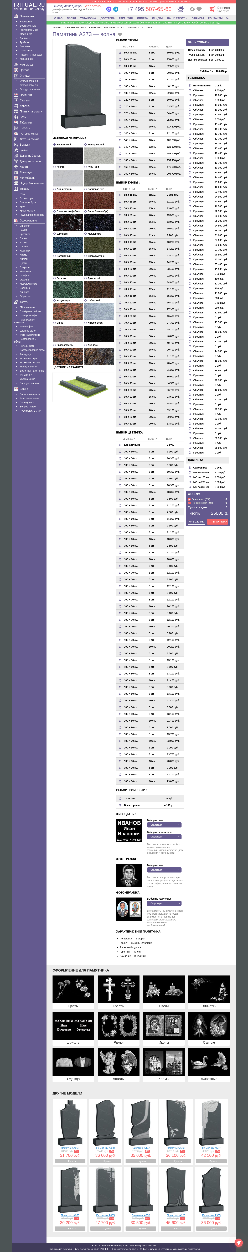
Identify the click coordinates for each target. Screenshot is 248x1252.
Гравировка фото (29, 315)
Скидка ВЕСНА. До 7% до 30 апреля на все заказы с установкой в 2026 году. (141, 1)
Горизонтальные (29, 29)
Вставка (22, 144)
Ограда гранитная (30, 89)
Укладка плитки (28, 366)
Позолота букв (28, 202)
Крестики (25, 234)
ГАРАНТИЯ (126, 18)
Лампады (23, 172)
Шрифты (24, 275)
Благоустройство (29, 383)
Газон (23, 194)
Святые (24, 246)
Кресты (21, 167)
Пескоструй (26, 198)
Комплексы (24, 64)
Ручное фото (27, 326)
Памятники (24, 16)
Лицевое (24, 292)
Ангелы (24, 259)
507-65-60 (149, 9)
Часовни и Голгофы (31, 54)
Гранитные (26, 50)
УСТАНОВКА (88, 18)
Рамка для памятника (32, 214)
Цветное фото (28, 330)
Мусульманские (28, 283)
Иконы (23, 242)
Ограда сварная (29, 81)
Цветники (23, 95)
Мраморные (26, 58)
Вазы (20, 117)
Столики (22, 100)
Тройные (25, 42)
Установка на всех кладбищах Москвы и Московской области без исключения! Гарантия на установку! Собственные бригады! (141, 22)
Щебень (22, 128)
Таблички (23, 122)
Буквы (21, 150)
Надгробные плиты (29, 183)
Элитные (25, 46)
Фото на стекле (26, 139)
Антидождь (26, 354)
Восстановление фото (32, 350)
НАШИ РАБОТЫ (177, 18)
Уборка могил (27, 379)
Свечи (23, 238)
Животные (26, 271)
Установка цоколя (30, 362)
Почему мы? (27, 402)
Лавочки (22, 106)
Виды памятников (30, 394)
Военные (25, 288)
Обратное (25, 296)
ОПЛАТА (142, 18)
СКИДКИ (157, 18)
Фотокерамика (26, 133)
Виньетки (25, 225)
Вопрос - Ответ (28, 406)
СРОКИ (71, 18)
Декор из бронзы (27, 155)
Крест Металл (27, 210)
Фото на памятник (30, 334)
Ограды (22, 75)
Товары (21, 189)
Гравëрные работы (30, 311)
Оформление (25, 220)
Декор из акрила (27, 161)
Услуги (21, 302)
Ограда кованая (29, 85)
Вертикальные (28, 25)
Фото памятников (29, 398)
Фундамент (26, 374)
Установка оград (29, 358)
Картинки (25, 250)
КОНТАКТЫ (215, 18)
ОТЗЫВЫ (198, 18)
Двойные (25, 38)
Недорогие (26, 21)
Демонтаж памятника (32, 370)
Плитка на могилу (28, 111)
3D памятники (27, 307)
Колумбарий (24, 178)
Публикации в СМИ (30, 410)
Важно (21, 389)
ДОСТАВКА (107, 18)
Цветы (23, 263)
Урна (22, 206)
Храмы (24, 254)
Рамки (23, 230)
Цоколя (21, 70)
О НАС (58, 18)
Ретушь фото (27, 345)
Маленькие (26, 34)
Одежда (24, 279)
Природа (25, 267)
